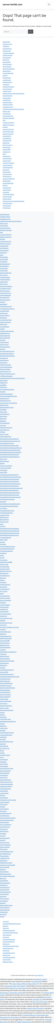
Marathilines (4, 520)
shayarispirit (4, 342)
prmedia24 (4, 759)
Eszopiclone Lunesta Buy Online (11, 993)
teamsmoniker (5, 598)
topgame (3, 717)
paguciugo (6, 955)
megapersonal (8, 107)
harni (2, 757)
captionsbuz (7, 91)
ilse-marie (3, 459)
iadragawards (5, 838)
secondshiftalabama (7, 389)
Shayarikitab (4, 856)
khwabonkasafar (8, 118)
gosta (2, 751)
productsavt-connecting (8, 403)
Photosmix (4, 849)
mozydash (3, 262)
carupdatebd (4, 327)
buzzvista (3, 914)
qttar (1, 524)
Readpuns (3, 665)
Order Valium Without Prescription (24, 984)
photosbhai (4, 766)
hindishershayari (6, 306)
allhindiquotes (5, 681)
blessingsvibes (5, 369)
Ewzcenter (3, 416)
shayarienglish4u (6, 706)
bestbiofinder (7, 102)
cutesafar (6, 84)
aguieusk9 (3, 380)
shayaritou (4, 804)
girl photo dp (4, 748)
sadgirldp (3, 737)
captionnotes (4, 515)
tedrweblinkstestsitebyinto (9, 439)
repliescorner (7, 44)
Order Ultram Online (24, 1022)
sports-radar (4, 708)
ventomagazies (5, 845)
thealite (2, 340)
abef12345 (3, 540)
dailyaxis (3, 578)
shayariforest (7, 89)
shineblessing (5, 576)
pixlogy (2, 668)
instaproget (4, 699)
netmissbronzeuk (6, 618)
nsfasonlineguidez (6, 784)
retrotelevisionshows (7, 499)
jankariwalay (4, 822)
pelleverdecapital (9, 930)
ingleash (3, 602)
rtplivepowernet (5, 636)
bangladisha (4, 266)
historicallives (5, 847)
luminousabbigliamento (8, 396)
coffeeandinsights (6, 376)
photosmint (7, 51)
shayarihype (4, 894)
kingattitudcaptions (7, 354)
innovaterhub (5, 596)
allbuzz (2, 580)
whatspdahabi (5, 336)
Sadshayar (3, 860)
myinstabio (4, 775)
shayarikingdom (8, 87)
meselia (3, 392)
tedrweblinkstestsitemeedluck (10, 452)
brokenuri (6, 944)
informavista (4, 899)
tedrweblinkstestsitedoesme (10, 504)
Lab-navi (3, 425)
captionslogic (4, 802)
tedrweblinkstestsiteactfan (9, 445)
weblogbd (3, 304)
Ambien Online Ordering (35, 1008)
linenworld (4, 829)
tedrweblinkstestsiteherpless (10, 484)
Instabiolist (4, 901)
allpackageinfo (5, 697)
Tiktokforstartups (6, 428)
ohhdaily (3, 834)
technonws (4, 764)
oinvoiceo (6, 951)
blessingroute (5, 910)
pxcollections (4, 816)
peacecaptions (5, 347)
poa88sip (3, 385)
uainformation (5, 755)
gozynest (3, 896)
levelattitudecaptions (7, 356)
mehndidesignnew (6, 852)
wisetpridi (3, 616)
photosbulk (4, 746)
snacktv (2, 836)
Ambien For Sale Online (17, 988)
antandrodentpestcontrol (12, 924)
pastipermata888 (6, 562)
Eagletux (3, 421)
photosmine (4, 345)
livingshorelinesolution (11, 946)
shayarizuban (5, 315)
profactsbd (4, 791)
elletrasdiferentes (6, 905)
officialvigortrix (5, 401)
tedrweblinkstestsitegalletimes (11, 448)
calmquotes (7, 98)
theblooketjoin (5, 690)
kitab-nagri (6, 111)
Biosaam (3, 878)
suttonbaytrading (9, 957)
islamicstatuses (5, 322)
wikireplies (6, 42)
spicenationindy (5, 437)
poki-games (7, 58)
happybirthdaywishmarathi (9, 677)
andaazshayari (5, 585)
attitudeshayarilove (7, 820)
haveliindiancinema (7, 443)
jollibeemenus (5, 333)
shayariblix (6, 156)
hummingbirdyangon (7, 546)
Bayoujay (3, 419)
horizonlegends (5, 825)
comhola (6, 921)
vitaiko (2, 329)
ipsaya (2, 917)
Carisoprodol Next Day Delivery (14, 986)
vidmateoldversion (6, 742)
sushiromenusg (5, 293)
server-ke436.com (12, 4)
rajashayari (4, 728)
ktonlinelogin (4, 297)
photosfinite (7, 141)
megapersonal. (5, 219)
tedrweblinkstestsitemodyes (10, 493)
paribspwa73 (4, 398)
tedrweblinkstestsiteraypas (9, 495)
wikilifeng (3, 318)
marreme (3, 625)
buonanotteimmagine (8, 818)
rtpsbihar (6, 46)
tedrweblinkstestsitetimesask (10, 497)
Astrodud (3, 811)
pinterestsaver (5, 300)
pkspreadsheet (5, 647)
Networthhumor (6, 571)
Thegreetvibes (5, 883)
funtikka (3, 739)
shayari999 (6, 149)
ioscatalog (3, 560)
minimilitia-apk (5, 719)
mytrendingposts (6, 367)
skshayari (6, 60)
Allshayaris (4, 885)
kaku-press (4, 284)
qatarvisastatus (5, 694)
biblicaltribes (4, 461)
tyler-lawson (7, 935)
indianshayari (5, 908)
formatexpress (5, 692)
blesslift (2, 903)
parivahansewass (6, 286)
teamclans (3, 703)
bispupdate (7, 62)
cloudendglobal (5, 537)
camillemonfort (5, 288)
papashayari (4, 360)
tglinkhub (6, 143)
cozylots (3, 629)
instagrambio (4, 567)
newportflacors (8, 948)
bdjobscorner (5, 645)
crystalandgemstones (10, 933)
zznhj (2, 555)
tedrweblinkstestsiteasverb (9, 479)
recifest (2, 349)
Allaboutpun (4, 517)
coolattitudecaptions (7, 309)
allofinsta (3, 726)
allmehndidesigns (6, 683)
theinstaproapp (8, 132)
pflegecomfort (8, 962)
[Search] (30, 32)
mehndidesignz (5, 295)
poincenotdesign (9, 942)
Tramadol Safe (36, 981)
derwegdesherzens (7, 407)
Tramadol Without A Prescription (33, 1015)
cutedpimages (5, 277)
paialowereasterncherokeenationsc (12, 378)
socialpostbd (4, 311)
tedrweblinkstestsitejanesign (10, 450)
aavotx (2, 724)
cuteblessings (5, 858)
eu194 (2, 558)
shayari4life (4, 672)
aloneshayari (7, 49)
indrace (2, 526)
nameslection (5, 414)
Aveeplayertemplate (7, 661)
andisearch (7, 152)
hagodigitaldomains (7, 511)
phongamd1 (4, 611)
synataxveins (4, 890)
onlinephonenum (9, 953)
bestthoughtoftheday (7, 688)
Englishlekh (4, 881)
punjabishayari (5, 679)
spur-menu (4, 275)
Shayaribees (4, 872)
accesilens (3, 508)
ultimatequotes (5, 789)
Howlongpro (4, 663)
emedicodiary (5, 773)
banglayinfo (7, 136)
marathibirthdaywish (7, 876)
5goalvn (5, 926)
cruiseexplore (5, 589)
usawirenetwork (8, 123)
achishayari (7, 114)
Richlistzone (4, 573)
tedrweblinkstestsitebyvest (9, 481)
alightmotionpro (8, 125)
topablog (3, 762)
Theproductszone (6, 782)
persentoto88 (5, 641)
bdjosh (5, 76)
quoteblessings (5, 854)
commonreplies (5, 468)
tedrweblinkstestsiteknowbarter (11, 488)
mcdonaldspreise (6, 735)
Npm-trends (4, 434)
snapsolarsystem (6, 786)
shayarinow (4, 564)
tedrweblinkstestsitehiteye (9, 486)
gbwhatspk (7, 71)
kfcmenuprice (7, 145)
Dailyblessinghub (6, 863)
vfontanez (3, 412)
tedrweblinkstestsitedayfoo (9, 531)
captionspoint (7, 55)
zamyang (6, 937)
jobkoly (2, 795)
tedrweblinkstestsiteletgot (9, 490)
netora (2, 712)
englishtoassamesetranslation (13, 109)
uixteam (3, 650)
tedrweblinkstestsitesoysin (9, 535)
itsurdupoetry (7, 96)
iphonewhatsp (5, 338)
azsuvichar (3, 777)
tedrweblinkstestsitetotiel (9, 506)
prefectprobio (5, 569)
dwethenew (4, 405)
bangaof (3, 502)
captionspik (7, 80)
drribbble (3, 410)
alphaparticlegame (6, 710)
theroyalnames (5, 892)
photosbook (7, 67)
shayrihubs (4, 268)
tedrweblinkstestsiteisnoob (9, 533)
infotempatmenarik (7, 733)
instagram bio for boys (8, 800)
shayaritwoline (8, 116)
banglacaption (5, 264)
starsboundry (5, 843)
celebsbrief (4, 609)
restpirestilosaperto (7, 331)
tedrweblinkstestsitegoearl (9, 454)
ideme (2, 463)
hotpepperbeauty (9, 939)
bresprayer (4, 912)
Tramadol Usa (37, 999)
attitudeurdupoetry (7, 674)
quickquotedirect (9, 69)
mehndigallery (8, 167)
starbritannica (5, 827)
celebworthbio (8, 105)
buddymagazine (5, 813)
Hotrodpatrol (4, 430)
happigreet (4, 358)
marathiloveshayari (7, 670)
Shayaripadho (5, 659)
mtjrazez (3, 544)
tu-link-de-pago (5, 614)
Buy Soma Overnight (40, 1002)
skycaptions (7, 78)
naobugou (3, 470)
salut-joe (6, 928)
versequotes (4, 607)
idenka (2, 715)
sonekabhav (7, 138)
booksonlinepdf (5, 701)
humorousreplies (6, 466)
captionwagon (5, 605)
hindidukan (7, 100)
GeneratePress (38, 975)
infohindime (4, 809)
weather (3, 744)
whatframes (4, 831)
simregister (4, 798)
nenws (2, 753)
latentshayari (4, 656)
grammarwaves (5, 600)
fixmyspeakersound (7, 351)
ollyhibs (2, 620)
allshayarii (3, 324)
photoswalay (7, 64)
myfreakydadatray (6, 513)
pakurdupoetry (5, 771)
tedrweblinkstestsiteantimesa (10, 477)
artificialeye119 (5, 371)
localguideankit (8, 73)
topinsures (4, 313)
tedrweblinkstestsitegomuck (10, 441)
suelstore (3, 553)
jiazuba (2, 542)
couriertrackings (6, 320)
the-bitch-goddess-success (9, 627)
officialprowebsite (6, 394)
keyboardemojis (5, 273)
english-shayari (8, 134)
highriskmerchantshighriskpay (13, 93)
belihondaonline (6, 638)
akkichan (3, 634)
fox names (3, 591)
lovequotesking (5, 780)
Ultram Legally (41, 979)
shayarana (3, 363)
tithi (4, 120)
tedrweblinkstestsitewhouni (10, 457)
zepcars (2, 840)
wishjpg (3, 730)
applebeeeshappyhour (8, 721)
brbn (4, 154)
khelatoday (7, 147)
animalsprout (4, 887)
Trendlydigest (5, 423)
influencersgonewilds (7, 865)
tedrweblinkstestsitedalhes (9, 529)
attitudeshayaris (5, 686)
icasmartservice (8, 129)
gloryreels (3, 587)
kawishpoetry (7, 82)
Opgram (3, 869)
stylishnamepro (5, 365)
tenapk (5, 127)
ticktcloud (3, 387)
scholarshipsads (8, 53)
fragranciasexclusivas (7, 374)
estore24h (3, 472)
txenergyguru (5, 643)
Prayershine (4, 522)
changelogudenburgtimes (9, 475)
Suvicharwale (4, 867)
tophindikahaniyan (6, 768)
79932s (2, 432)
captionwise (4, 793)
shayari (2, 302)
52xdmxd (3, 654)
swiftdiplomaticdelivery (8, 652)
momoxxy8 (7, 960)
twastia (2, 807)
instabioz (3, 582)
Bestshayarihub (5, 874)
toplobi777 (4, 383)
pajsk (2, 594)
